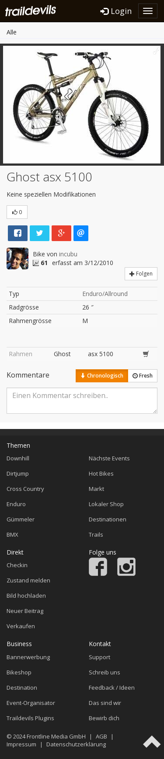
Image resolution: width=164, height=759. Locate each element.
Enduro (16, 504)
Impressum (21, 744)
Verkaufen (21, 626)
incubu (68, 254)
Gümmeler (21, 519)
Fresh (143, 375)
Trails (96, 534)
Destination (22, 687)
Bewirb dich (104, 718)
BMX (12, 534)
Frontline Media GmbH (56, 736)
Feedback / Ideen (112, 687)
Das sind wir (105, 703)
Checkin (17, 565)
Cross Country (25, 489)
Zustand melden (28, 580)
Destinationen (107, 519)
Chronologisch (101, 375)
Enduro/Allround (105, 293)
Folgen (141, 273)
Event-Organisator (31, 703)
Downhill (18, 458)
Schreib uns (104, 672)
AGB (101, 736)
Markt (96, 489)
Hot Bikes (101, 473)
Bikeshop (19, 672)
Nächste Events (109, 458)
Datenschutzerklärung (76, 744)
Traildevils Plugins (30, 718)
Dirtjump (18, 473)
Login (116, 11)
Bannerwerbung (28, 657)
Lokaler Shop (106, 504)
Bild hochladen (26, 595)
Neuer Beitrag (25, 611)
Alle (12, 32)
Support (99, 657)
